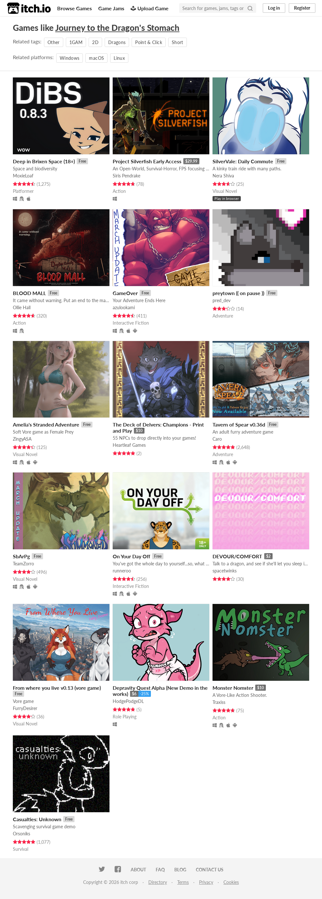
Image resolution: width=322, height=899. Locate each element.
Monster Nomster (233, 688)
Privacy (206, 882)
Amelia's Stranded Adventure (46, 424)
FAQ (160, 869)
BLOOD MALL (29, 293)
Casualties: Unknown (37, 819)
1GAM (76, 42)
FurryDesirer (25, 708)
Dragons (117, 42)
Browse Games (74, 8)
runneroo (122, 570)
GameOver (125, 293)
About (138, 869)
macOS (96, 58)
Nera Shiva (223, 175)
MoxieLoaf (23, 175)
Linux (119, 58)
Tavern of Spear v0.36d (239, 424)
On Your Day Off (131, 556)
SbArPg (21, 556)
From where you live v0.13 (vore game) (57, 688)
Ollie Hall (21, 307)
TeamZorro (23, 563)
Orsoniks (21, 833)
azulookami (124, 307)
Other (54, 42)
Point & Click (148, 42)
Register (302, 8)
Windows (69, 58)
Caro (217, 439)
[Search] (250, 8)
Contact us (209, 869)
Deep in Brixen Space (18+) (44, 161)
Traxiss (219, 702)
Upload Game (150, 8)
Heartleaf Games (129, 445)
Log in (274, 8)
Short (177, 42)
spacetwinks (225, 570)
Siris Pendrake (126, 175)
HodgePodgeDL (128, 701)
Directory (157, 882)
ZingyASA (22, 439)
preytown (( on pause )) (238, 293)
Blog (180, 869)
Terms (183, 882)
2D (95, 42)
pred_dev (222, 300)
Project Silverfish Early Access (147, 161)
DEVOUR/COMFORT (237, 556)
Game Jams (111, 8)
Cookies (231, 882)
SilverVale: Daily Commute (243, 161)
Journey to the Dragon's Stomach (117, 27)
